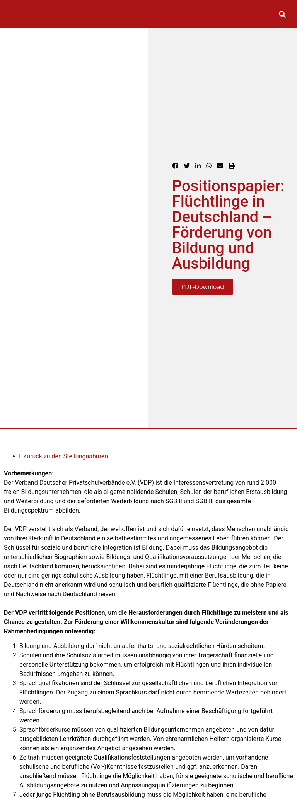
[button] (261, 14)
